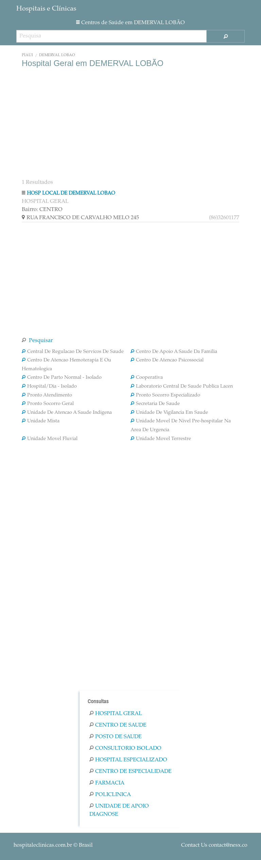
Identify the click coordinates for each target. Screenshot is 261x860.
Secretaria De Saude (155, 404)
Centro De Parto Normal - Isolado (62, 377)
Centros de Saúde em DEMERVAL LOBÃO (130, 23)
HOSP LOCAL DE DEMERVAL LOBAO (71, 193)
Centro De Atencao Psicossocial (167, 360)
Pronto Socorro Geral (48, 404)
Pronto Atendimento (47, 395)
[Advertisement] (130, 122)
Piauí (27, 55)
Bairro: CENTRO (42, 209)
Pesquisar (37, 340)
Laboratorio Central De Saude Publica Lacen (181, 386)
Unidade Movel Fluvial (49, 439)
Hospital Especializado (128, 760)
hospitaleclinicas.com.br (43, 845)
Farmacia (106, 783)
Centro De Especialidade (130, 771)
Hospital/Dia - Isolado (49, 386)
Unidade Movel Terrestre (160, 439)
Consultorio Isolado (125, 748)
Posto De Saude (115, 737)
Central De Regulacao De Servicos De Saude (73, 352)
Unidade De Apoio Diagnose (119, 810)
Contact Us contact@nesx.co (214, 845)
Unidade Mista (40, 421)
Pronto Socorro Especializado (165, 395)
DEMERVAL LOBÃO (57, 55)
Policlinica (110, 794)
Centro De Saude (117, 725)
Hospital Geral (115, 713)
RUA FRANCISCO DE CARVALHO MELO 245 (130, 218)
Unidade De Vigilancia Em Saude (169, 412)
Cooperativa (146, 377)
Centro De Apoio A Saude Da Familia (173, 352)
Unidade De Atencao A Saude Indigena (67, 412)
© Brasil (53, 845)
